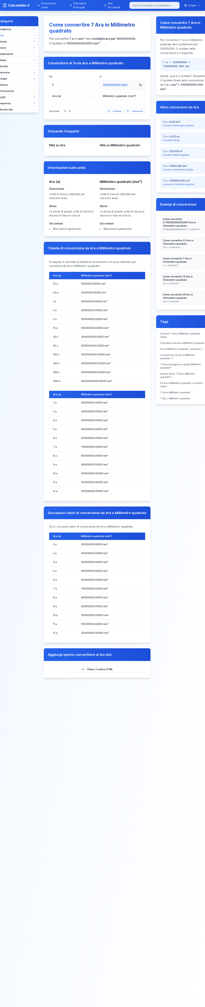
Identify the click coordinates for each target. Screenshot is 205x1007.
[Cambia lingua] (192, 5)
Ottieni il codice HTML (97, 669)
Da (50, 76)
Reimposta (135, 111)
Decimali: (54, 111)
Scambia (114, 111)
